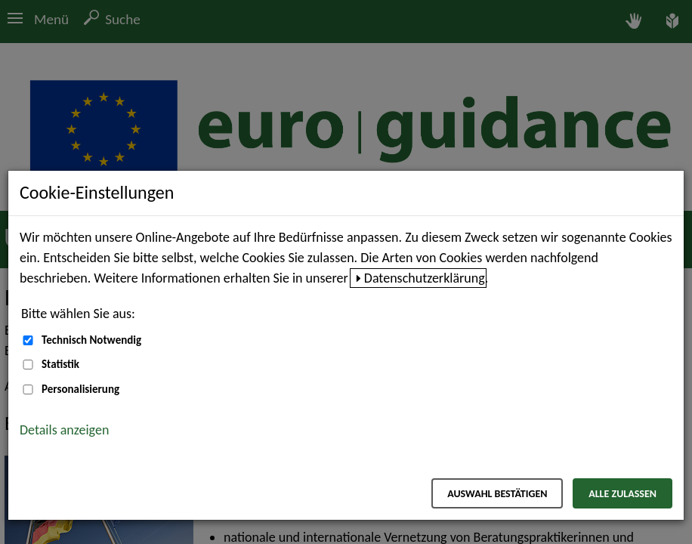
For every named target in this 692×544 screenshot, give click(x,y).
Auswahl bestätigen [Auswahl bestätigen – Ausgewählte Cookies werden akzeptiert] (497, 493)
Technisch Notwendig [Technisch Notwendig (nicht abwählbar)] (91, 340)
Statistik (60, 364)
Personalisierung (80, 389)
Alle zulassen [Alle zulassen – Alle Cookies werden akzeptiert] (622, 493)
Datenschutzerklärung (424, 278)
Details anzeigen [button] (64, 430)
